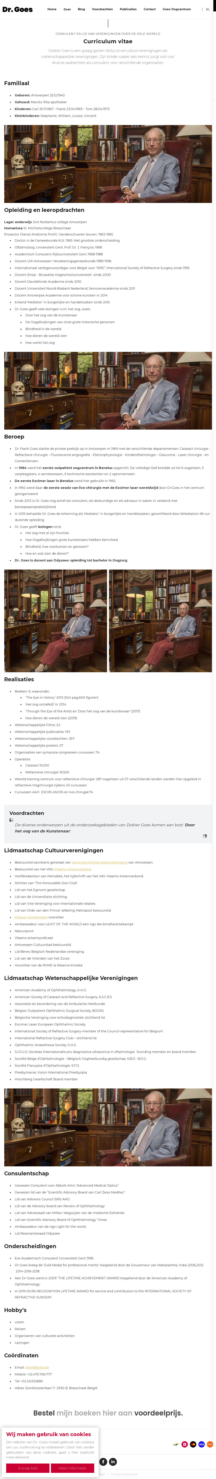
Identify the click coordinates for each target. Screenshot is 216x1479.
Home (52, 9)
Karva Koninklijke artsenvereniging (99, 862)
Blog (81, 9)
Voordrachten (102, 9)
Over (67, 9)
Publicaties (128, 9)
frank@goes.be (37, 1367)
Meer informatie (73, 1468)
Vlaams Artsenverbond (72, 869)
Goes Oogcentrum (177, 9)
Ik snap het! (27, 1468)
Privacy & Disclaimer (124, 1474)
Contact (150, 9)
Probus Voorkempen (31, 917)
